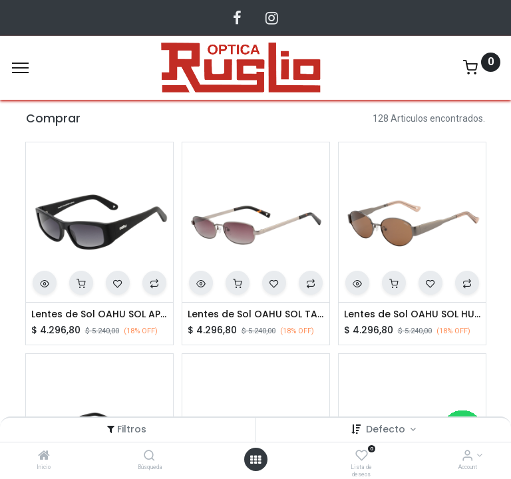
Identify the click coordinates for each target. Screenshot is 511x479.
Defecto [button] (387, 429)
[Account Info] (467, 456)
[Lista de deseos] (361, 456)
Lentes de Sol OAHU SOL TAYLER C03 (256, 314)
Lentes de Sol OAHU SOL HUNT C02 (412, 314)
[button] (45, 283)
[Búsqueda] (149, 456)
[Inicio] (44, 456)
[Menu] (20, 68)
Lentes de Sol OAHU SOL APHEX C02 (99, 314)
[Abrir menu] (255, 460)
